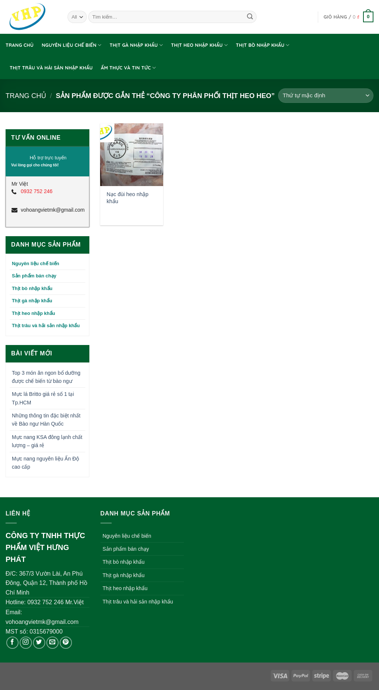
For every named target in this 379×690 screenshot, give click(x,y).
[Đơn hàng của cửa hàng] (325, 95)
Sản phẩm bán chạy (34, 276)
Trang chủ (19, 45)
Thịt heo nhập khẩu (199, 45)
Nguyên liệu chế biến (71, 45)
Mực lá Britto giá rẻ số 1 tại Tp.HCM (43, 398)
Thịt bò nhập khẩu (263, 45)
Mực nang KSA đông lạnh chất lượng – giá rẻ (47, 441)
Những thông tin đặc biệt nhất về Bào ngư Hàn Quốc (46, 420)
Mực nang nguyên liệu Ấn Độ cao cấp (45, 463)
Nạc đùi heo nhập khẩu (128, 197)
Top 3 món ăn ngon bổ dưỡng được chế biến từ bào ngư (46, 377)
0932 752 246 (37, 191)
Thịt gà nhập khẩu (136, 45)
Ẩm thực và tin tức (128, 67)
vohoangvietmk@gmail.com (52, 210)
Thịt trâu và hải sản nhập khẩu (51, 68)
